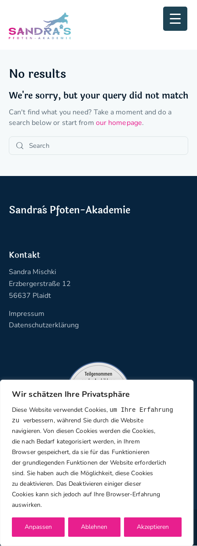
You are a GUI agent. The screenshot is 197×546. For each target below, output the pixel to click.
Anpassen (38, 527)
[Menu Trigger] (175, 19)
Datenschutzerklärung (44, 325)
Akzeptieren (153, 527)
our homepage (119, 123)
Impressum (26, 314)
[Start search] (20, 145)
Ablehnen (94, 527)
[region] (96, 462)
